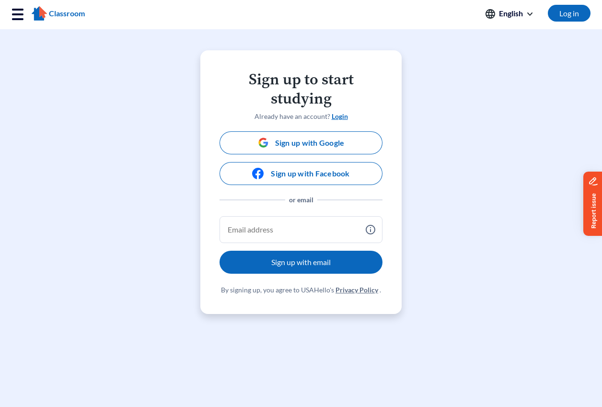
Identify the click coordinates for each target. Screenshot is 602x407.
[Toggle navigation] (18, 14)
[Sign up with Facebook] (301, 173)
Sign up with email (301, 262)
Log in (569, 13)
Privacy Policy (357, 290)
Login (340, 116)
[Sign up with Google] (301, 142)
